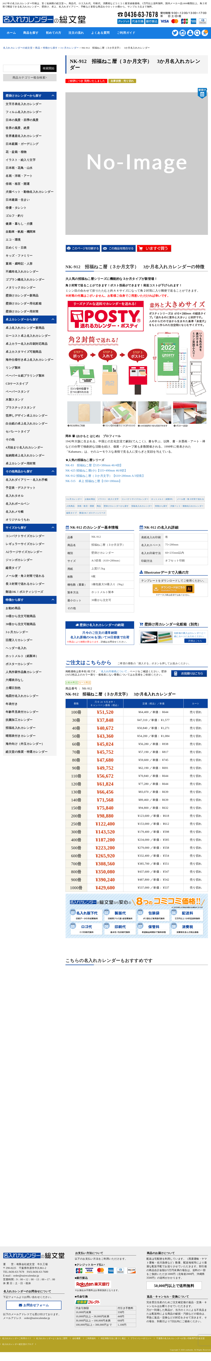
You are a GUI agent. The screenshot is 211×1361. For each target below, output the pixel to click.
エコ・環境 (13, 239)
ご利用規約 (90, 1338)
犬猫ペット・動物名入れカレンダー (187, 506)
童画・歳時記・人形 (19, 263)
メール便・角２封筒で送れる (190, 499)
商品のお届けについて (161, 1253)
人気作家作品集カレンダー (24, 672)
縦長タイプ (71, 513)
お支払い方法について (89, 1253)
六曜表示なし (15, 679)
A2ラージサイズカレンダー (24, 551)
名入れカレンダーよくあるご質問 (51, 1338)
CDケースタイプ (17, 383)
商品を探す (31, 32)
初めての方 (53, 32)
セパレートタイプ (18, 431)
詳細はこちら (195, 640)
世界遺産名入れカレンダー (24, 135)
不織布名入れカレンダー (22, 271)
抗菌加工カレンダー (19, 719)
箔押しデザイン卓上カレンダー (26, 415)
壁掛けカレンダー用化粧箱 (24, 303)
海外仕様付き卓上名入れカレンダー (29, 359)
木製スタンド (15, 399)
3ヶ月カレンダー (74, 499)
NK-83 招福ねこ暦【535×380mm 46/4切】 (94, 465)
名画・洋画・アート (19, 175)
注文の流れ (76, 32)
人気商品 (70, 506)
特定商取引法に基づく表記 (113, 1338)
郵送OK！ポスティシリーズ (92, 513)
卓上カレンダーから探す (22, 319)
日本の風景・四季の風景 (22, 120)
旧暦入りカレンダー (19, 640)
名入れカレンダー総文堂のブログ (18, 1344)
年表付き (12, 703)
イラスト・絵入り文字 (108, 499)
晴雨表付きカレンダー (21, 735)
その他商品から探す (19, 471)
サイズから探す (16, 527)
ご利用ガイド (126, 32)
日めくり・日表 (16, 247)
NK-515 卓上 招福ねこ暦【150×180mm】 (93, 481)
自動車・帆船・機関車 (21, 231)
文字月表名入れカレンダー (24, 104)
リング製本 (13, 367)
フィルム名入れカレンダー (24, 112)
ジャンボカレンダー (19, 559)
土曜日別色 (13, 687)
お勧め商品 (90, 499)
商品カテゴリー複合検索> (30, 77)
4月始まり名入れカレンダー (24, 447)
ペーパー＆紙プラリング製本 (25, 375)
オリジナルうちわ (18, 519)
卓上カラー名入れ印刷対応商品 (26, 343)
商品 (99, 506)
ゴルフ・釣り (15, 215)
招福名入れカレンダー (141, 506)
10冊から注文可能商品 (21, 616)
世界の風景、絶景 (18, 127)
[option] (136, 161)
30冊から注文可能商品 (21, 624)
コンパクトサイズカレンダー (135, 499)
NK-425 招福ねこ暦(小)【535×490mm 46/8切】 (96, 470)
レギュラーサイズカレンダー (25, 543)
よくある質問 (100, 32)
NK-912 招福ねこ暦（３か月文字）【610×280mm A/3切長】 (105, 475)
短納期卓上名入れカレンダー (25, 455)
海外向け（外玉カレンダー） (25, 743)
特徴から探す (161, 506)
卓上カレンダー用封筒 (21, 463)
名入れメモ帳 (15, 511)
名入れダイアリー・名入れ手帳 (26, 479)
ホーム (11, 32)
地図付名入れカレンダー (22, 695)
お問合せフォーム (34, 1305)
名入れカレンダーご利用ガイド (16, 1338)
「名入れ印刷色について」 (114, 671)
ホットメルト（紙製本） (162, 499)
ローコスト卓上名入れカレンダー (28, 335)
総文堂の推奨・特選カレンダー (26, 751)
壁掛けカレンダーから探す (116, 506)
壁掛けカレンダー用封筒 (22, 311)
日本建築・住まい (18, 199)
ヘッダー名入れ (16, 648)
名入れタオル (15, 495)
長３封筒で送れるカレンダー (25, 583)
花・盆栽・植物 (16, 151)
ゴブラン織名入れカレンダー (25, 279)
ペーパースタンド (18, 391)
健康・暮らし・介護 (19, 223)
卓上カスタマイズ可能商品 (24, 351)
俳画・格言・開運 (85, 506)
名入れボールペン (18, 503)
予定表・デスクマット (21, 487)
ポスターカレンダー (19, 664)
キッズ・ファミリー (19, 255)
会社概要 (76, 1338)
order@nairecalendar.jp (37, 1318)
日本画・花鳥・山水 (19, 167)
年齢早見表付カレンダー (22, 711)
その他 (10, 439)
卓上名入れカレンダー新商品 (25, 327)
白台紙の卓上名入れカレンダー (26, 423)
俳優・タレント (16, 207)
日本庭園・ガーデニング (22, 143)
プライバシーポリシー (141, 1338)
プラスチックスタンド (21, 407)
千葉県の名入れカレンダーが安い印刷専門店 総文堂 (180, 1338)
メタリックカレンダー (21, 287)
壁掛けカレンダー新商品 (22, 295)
